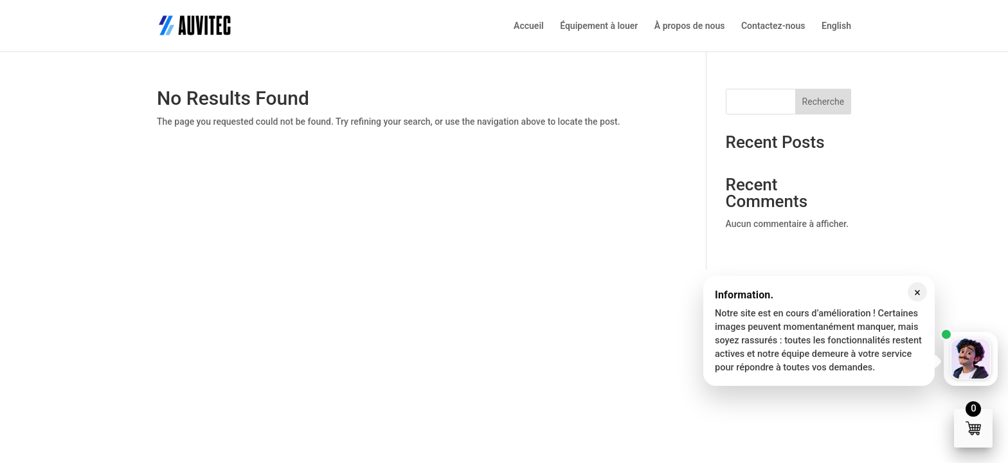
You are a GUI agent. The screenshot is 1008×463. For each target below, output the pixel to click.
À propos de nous (689, 26)
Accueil (529, 26)
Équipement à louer (599, 26)
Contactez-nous (773, 26)
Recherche (823, 101)
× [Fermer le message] (917, 292)
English (836, 26)
